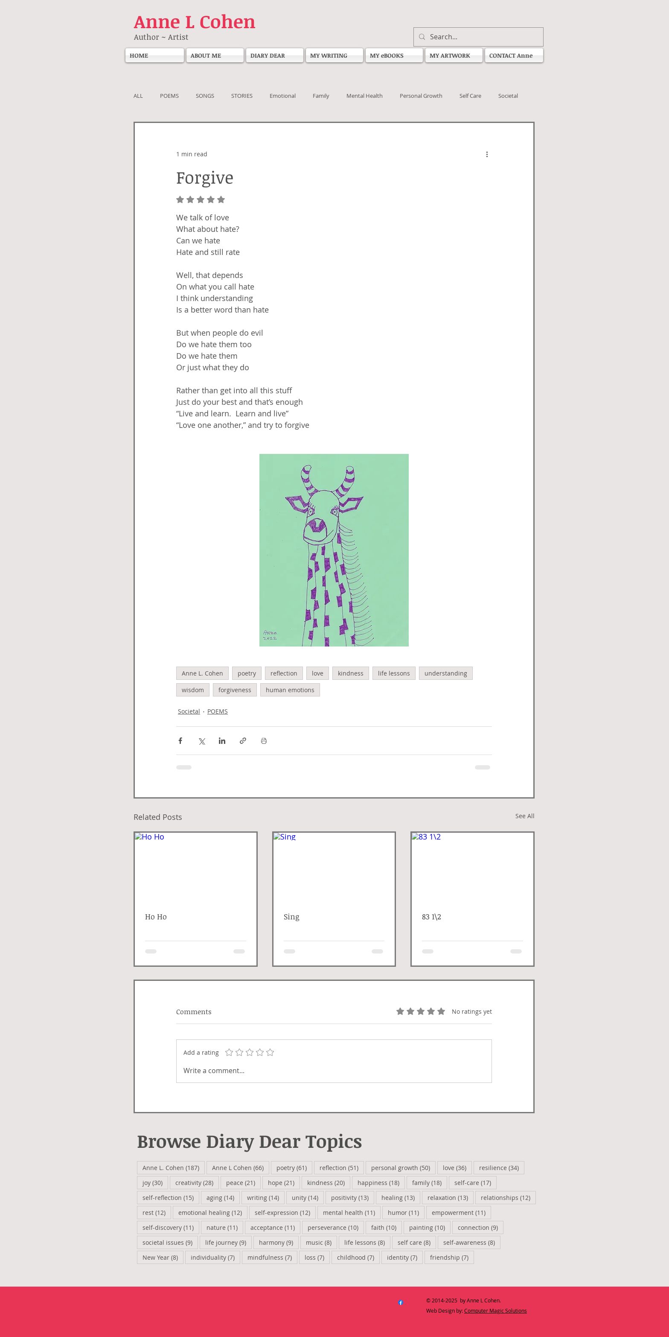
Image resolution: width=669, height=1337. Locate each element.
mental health (352, 1212)
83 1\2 (431, 916)
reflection (284, 673)
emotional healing (212, 1212)
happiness (381, 1182)
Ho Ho (161, 916)
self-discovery (171, 1227)
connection (480, 1227)
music (321, 1242)
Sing (291, 916)
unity (308, 1197)
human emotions (290, 690)
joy (155, 1182)
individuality (215, 1257)
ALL (138, 96)
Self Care (470, 96)
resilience (501, 1167)
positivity (352, 1197)
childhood (358, 1257)
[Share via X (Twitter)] (201, 741)
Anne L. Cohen (202, 673)
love (317, 673)
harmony (279, 1242)
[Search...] (477, 37)
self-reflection (171, 1197)
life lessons (394, 673)
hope (284, 1182)
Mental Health (364, 96)
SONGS (205, 96)
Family (321, 96)
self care (417, 1242)
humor (406, 1212)
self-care (475, 1182)
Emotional (283, 96)
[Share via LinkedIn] (222, 741)
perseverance (336, 1227)
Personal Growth (421, 96)
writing (266, 1197)
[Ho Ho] (195, 867)
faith (386, 1227)
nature (225, 1227)
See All (525, 816)
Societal (508, 96)
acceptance (275, 1227)
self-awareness (471, 1242)
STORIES (242, 96)
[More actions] (487, 154)
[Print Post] (264, 741)
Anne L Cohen (240, 1167)
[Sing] (334, 867)
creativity (197, 1182)
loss (317, 1257)
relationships (508, 1197)
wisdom (193, 690)
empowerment (461, 1212)
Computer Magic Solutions (495, 1310)
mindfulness (272, 1257)
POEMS (169, 96)
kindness (351, 673)
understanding (446, 673)
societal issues (170, 1242)
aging (223, 1197)
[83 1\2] (472, 867)
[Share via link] (243, 741)
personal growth (403, 1167)
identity (405, 1257)
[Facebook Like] (302, 1315)
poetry (247, 673)
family (429, 1182)
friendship (452, 1257)
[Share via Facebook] (180, 741)
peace (243, 1182)
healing (400, 1197)
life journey (228, 1242)
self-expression (285, 1212)
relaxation (451, 1197)
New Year (163, 1257)
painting (430, 1227)
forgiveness (234, 690)
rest (157, 1212)
